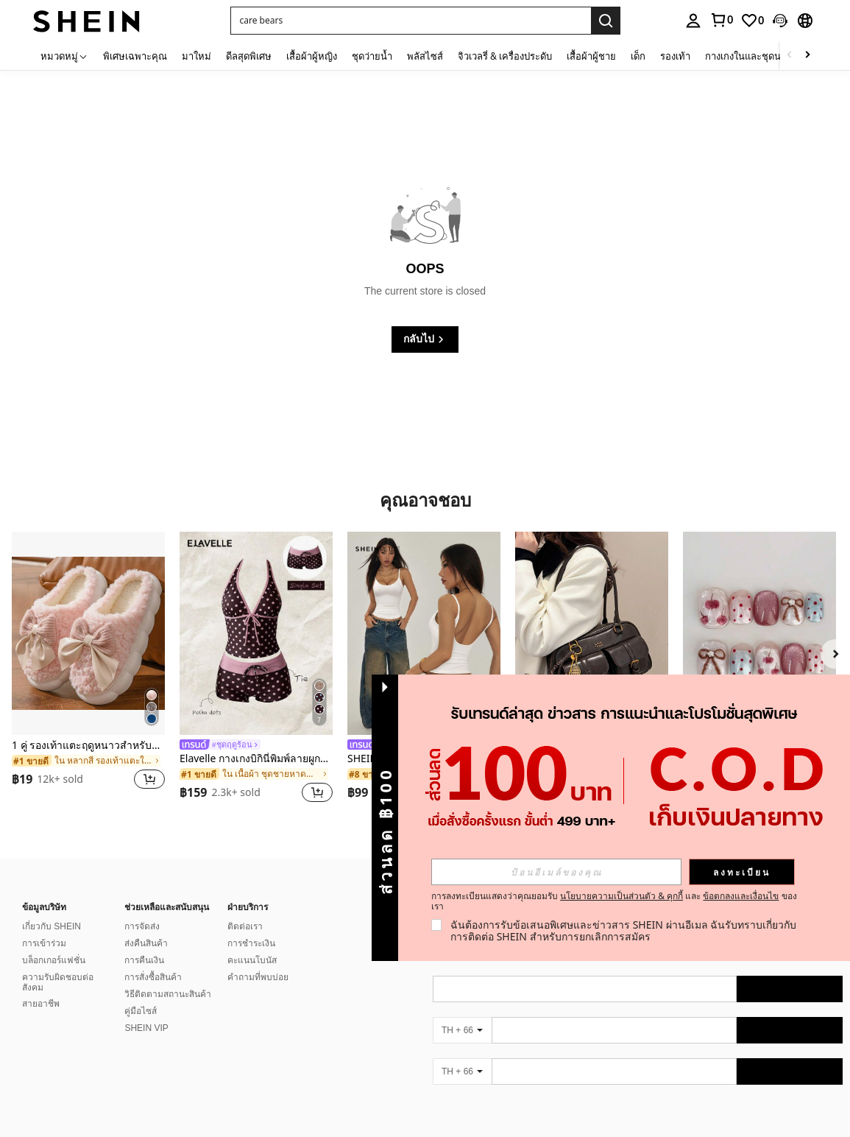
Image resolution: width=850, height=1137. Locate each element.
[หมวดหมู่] (64, 55)
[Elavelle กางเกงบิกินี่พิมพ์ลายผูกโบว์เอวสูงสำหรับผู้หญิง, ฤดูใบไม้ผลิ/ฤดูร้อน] (256, 634)
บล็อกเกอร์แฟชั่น (53, 960)
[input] (556, 872)
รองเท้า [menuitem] (675, 56)
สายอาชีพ (41, 1004)
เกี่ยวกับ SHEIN (51, 926)
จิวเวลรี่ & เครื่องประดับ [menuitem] (505, 56)
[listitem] (88, 670)
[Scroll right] (807, 55)
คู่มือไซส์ (140, 1011)
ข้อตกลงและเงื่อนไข (741, 896)
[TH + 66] (462, 1030)
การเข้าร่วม (44, 943)
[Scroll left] (790, 55)
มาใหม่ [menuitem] (196, 56)
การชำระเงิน (251, 943)
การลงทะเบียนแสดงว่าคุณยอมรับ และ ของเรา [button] (614, 901)
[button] (410, 21)
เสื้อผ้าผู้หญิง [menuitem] (311, 56)
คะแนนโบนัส (252, 960)
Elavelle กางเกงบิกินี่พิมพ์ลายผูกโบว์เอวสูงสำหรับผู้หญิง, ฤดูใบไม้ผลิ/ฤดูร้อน (256, 759)
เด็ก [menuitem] (638, 56)
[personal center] (693, 20)
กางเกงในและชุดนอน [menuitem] (749, 56)
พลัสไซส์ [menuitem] (425, 56)
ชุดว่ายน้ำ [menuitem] (372, 56)
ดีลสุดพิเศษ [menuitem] (249, 56)
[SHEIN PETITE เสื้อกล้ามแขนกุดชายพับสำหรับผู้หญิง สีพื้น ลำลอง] (423, 634)
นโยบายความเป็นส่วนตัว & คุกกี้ (621, 896)
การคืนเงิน (144, 960)
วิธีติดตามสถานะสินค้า (167, 994)
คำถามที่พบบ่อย (257, 977)
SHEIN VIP (146, 1028)
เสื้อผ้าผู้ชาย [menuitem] (591, 56)
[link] (721, 20)
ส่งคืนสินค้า (146, 943)
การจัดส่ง (142, 926)
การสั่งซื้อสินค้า (153, 977)
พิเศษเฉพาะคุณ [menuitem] (135, 56)
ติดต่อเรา (245, 926)
